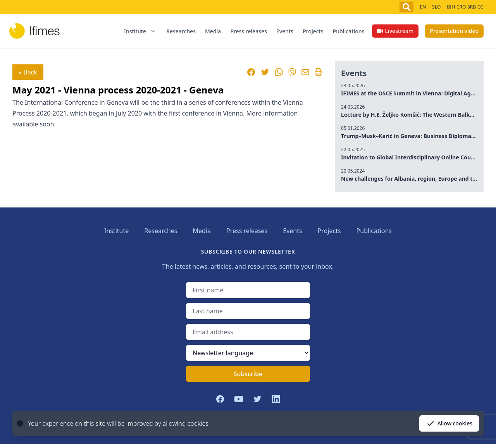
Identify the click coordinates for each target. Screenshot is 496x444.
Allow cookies (449, 423)
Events (284, 31)
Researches (181, 31)
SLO (436, 6)
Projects (313, 31)
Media (213, 31)
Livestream (395, 31)
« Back (28, 72)
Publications (349, 31)
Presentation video (454, 31)
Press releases (248, 31)
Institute (116, 230)
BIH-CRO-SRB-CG (465, 6)
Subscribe (248, 374)
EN (423, 6)
